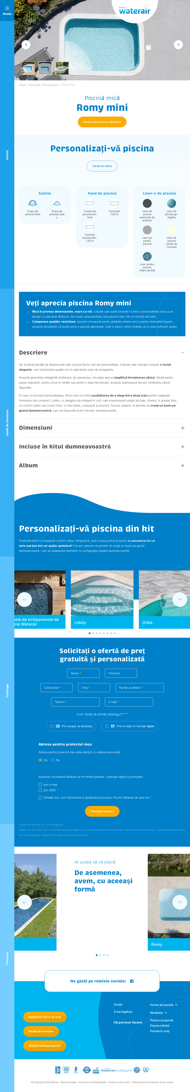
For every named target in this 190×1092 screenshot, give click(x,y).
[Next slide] (178, 44)
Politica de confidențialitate (93, 1084)
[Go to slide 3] (97, 635)
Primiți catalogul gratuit (45, 1045)
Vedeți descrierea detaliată (102, 122)
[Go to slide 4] (100, 635)
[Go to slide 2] (93, 635)
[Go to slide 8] (115, 635)
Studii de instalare (41, 1031)
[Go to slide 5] (104, 635)
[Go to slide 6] (107, 635)
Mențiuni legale (69, 1084)
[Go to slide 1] (90, 635)
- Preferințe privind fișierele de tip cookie (151, 1084)
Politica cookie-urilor (119, 1084)
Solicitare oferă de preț (45, 1017)
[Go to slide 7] (111, 635)
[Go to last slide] (25, 44)
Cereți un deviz (102, 168)
